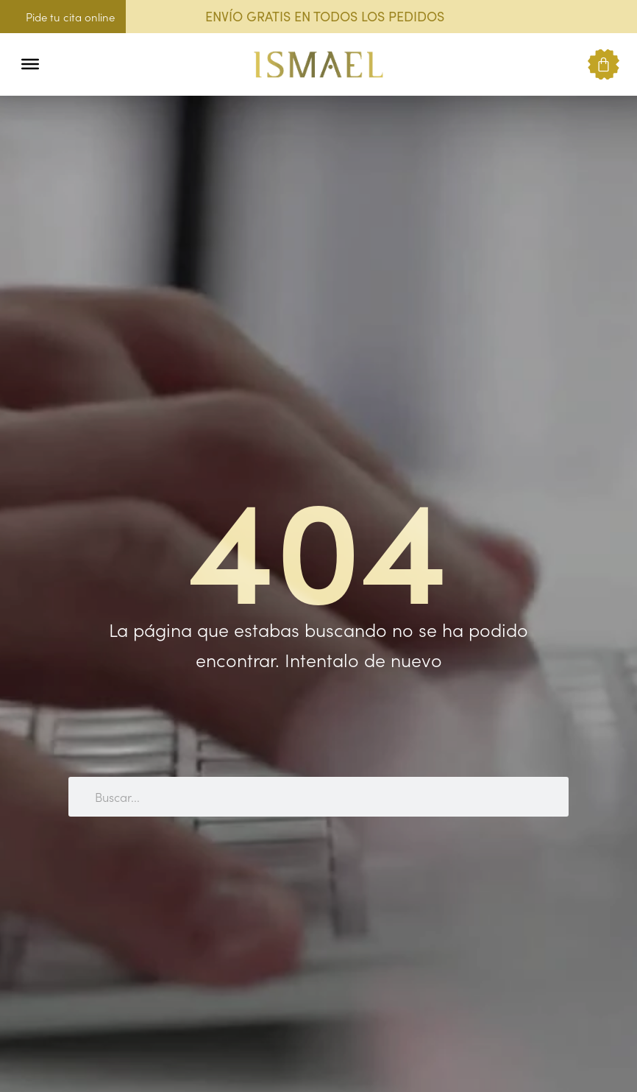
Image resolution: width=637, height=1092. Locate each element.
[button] (60, 64)
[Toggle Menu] (30, 64)
